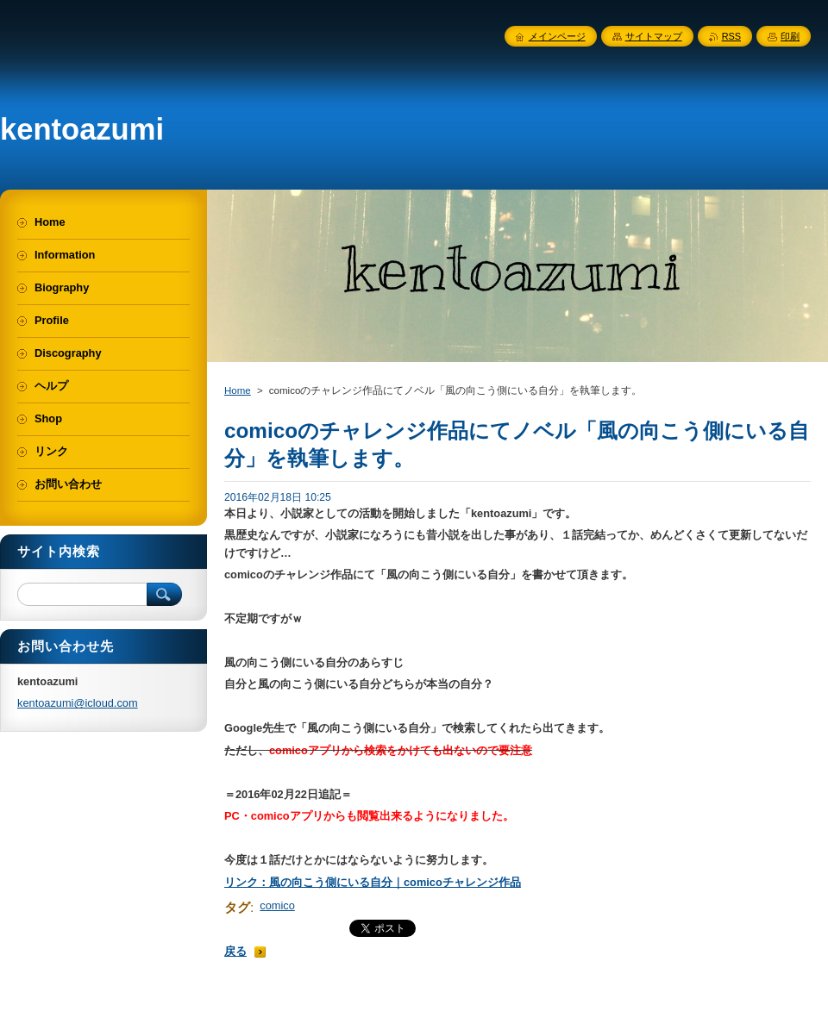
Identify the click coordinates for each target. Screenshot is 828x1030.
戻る (235, 951)
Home (237, 390)
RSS (731, 36)
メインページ (557, 36)
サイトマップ (653, 36)
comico (277, 905)
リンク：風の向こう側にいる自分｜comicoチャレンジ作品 (372, 882)
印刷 (790, 36)
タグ (237, 907)
